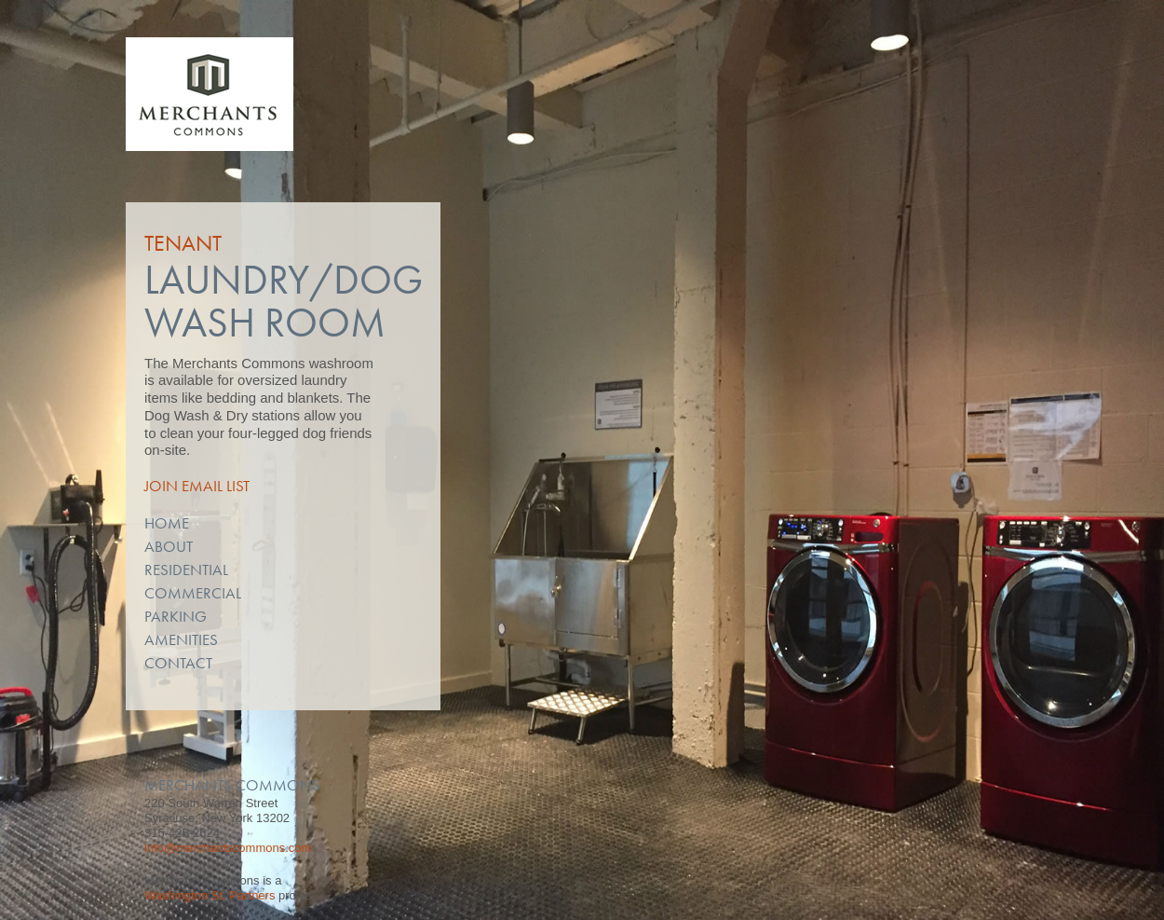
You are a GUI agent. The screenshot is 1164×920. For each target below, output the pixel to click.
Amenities (181, 639)
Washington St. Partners (209, 895)
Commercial (192, 593)
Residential (186, 569)
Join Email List (197, 485)
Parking (175, 616)
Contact (178, 662)
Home (166, 523)
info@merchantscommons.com (227, 848)
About (168, 546)
